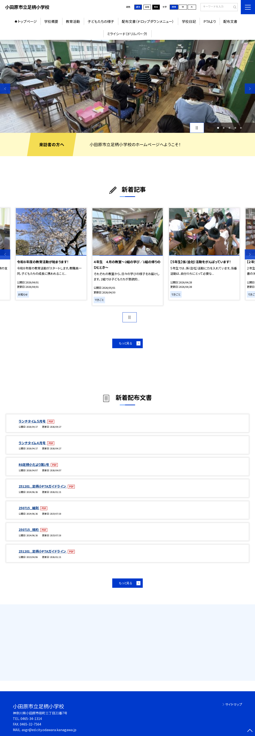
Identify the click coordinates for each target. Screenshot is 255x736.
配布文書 (230, 21)
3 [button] (230, 128)
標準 (174, 6)
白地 (147, 6)
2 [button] (224, 128)
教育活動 (73, 21)
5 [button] (241, 128)
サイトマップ (233, 704)
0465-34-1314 (31, 718)
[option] (127, 86)
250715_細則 (29, 508)
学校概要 (51, 21)
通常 (138, 6)
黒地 (156, 6)
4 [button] (235, 128)
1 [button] (218, 128)
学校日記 (189, 21)
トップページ (27, 21)
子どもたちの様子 (101, 21)
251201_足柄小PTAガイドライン (43, 486)
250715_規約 (29, 529)
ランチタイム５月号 (32, 421)
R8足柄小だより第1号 (34, 464)
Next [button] (250, 88)
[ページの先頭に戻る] (250, 731)
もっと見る (125, 343)
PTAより (210, 21)
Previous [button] (5, 88)
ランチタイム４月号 (32, 442)
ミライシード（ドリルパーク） (127, 33)
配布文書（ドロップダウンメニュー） (148, 21)
